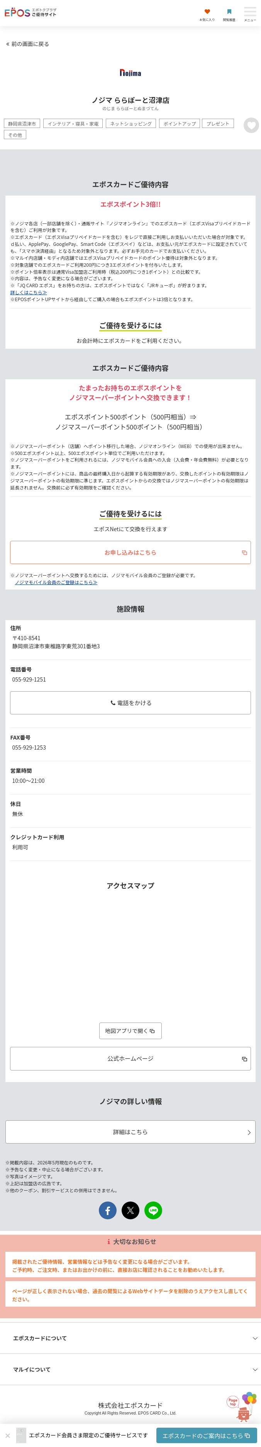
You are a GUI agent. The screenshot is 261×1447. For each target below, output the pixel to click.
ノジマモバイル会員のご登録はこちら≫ (56, 582)
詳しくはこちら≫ (28, 292)
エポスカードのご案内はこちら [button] (206, 1436)
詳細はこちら (183, 1132)
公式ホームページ (177, 1058)
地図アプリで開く (130, 1031)
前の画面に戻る (26, 44)
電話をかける (130, 703)
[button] (143, 1435)
